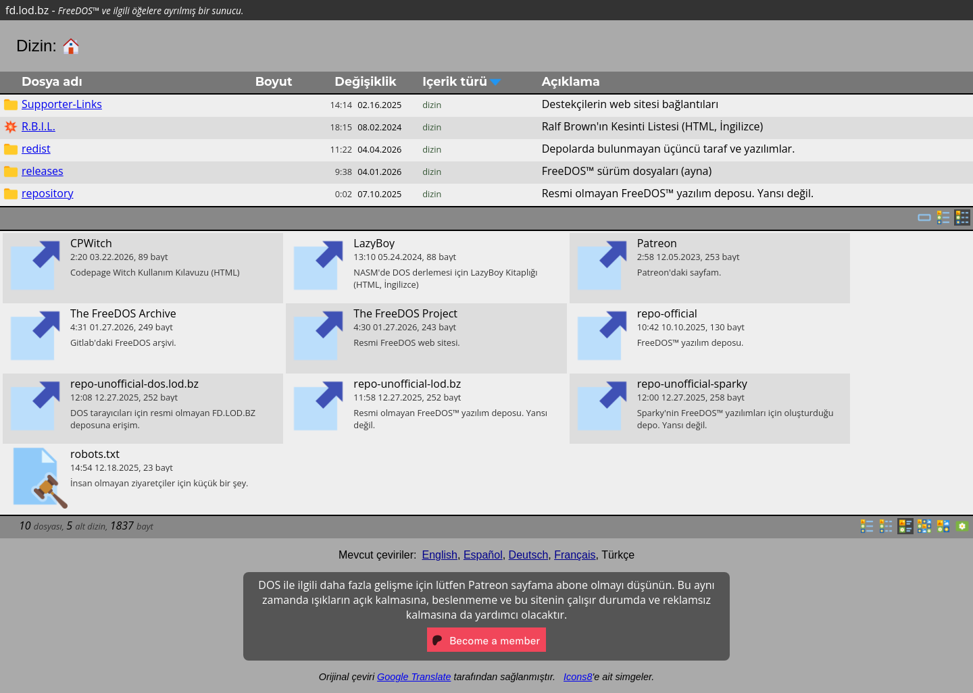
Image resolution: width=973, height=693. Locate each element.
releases (43, 170)
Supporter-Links (62, 104)
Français (574, 555)
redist (36, 148)
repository (47, 193)
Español (483, 555)
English (439, 555)
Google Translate (414, 676)
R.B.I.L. (38, 126)
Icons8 (578, 676)
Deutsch (529, 555)
